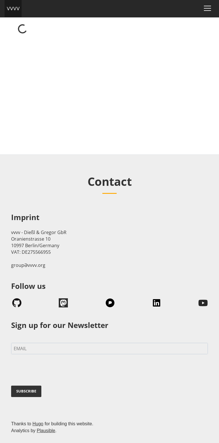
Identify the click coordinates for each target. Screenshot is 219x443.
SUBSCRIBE (26, 391)
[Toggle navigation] (207, 8)
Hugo (38, 423)
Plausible (46, 430)
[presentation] (54, 371)
